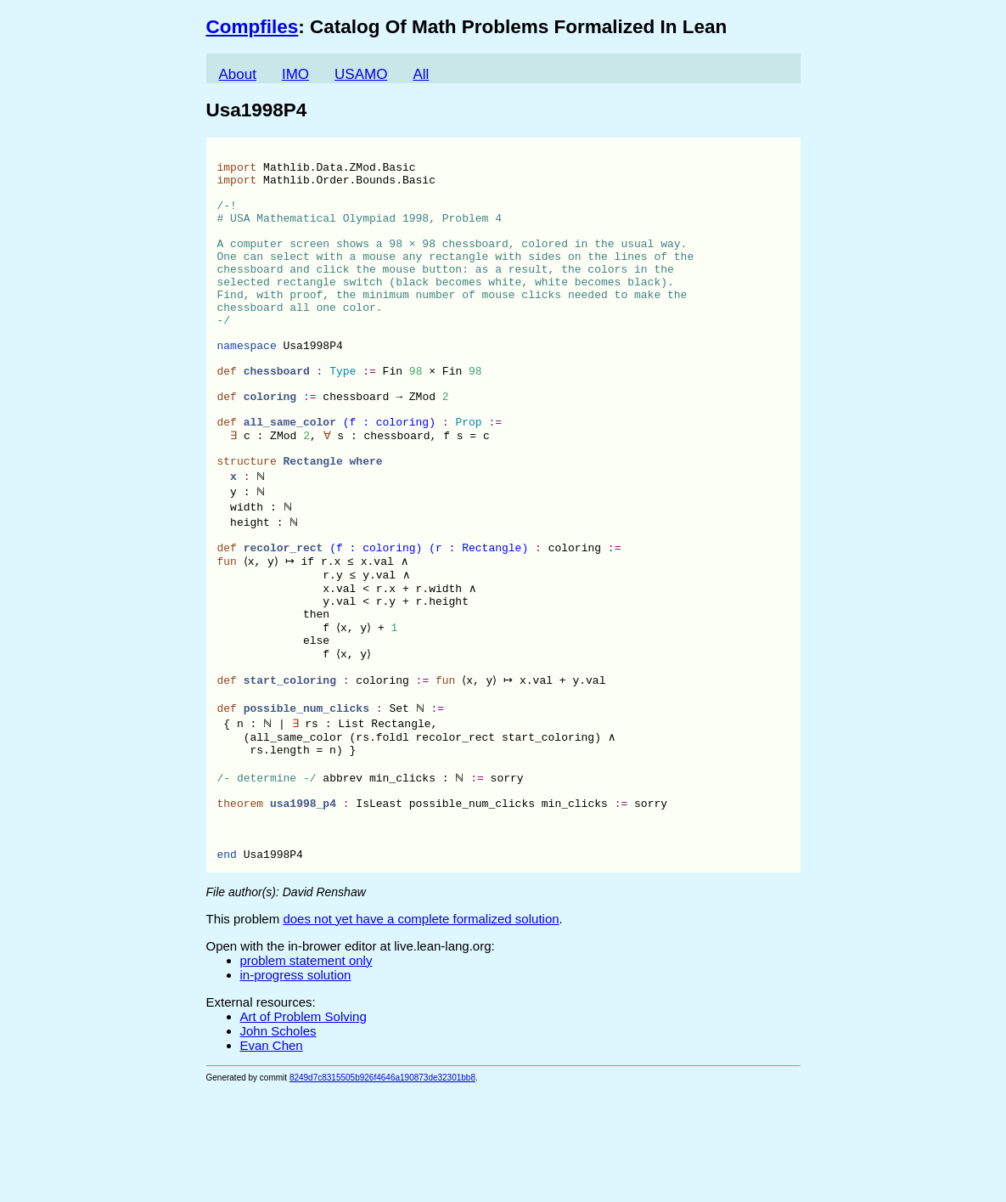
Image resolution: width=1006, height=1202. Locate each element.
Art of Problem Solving (303, 1129)
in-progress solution (295, 1088)
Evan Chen (271, 1158)
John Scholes (278, 1144)
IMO (295, 74)
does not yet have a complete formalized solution (421, 1031)
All (421, 74)
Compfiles (252, 26)
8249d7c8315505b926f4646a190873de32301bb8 (382, 1190)
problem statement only (306, 1073)
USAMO (360, 74)
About (237, 74)
